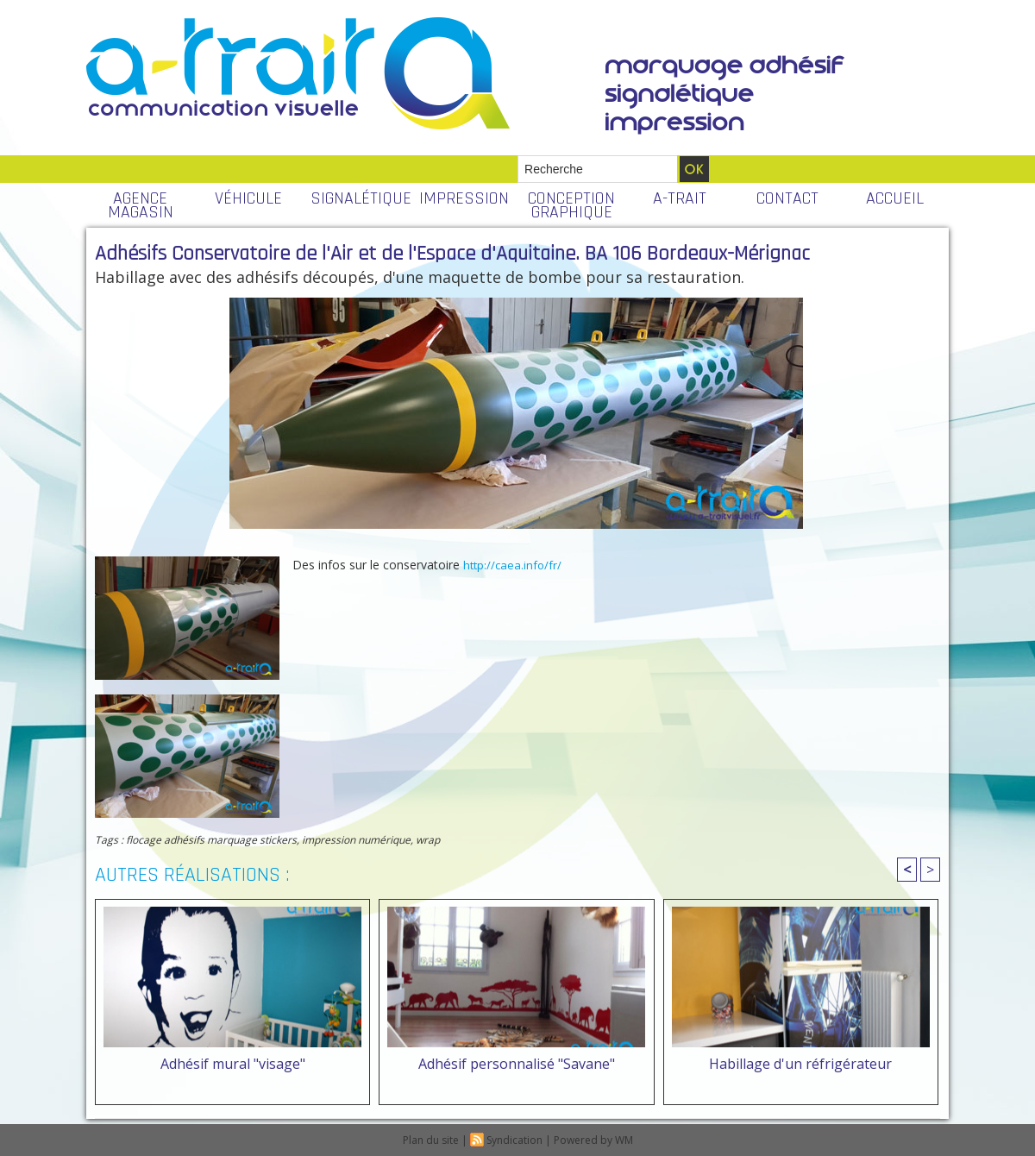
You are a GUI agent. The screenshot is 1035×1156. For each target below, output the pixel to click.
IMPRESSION (464, 198)
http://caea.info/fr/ (512, 565)
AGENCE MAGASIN (140, 205)
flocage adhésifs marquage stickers (211, 839)
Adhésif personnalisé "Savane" (516, 1063)
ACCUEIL (895, 198)
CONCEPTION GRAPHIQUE (571, 205)
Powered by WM (593, 1140)
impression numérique (356, 839)
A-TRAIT (679, 198)
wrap (428, 839)
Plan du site (431, 1140)
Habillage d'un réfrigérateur (800, 1063)
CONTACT (787, 198)
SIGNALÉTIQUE (360, 198)
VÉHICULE (248, 198)
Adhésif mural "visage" (232, 1063)
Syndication (514, 1140)
